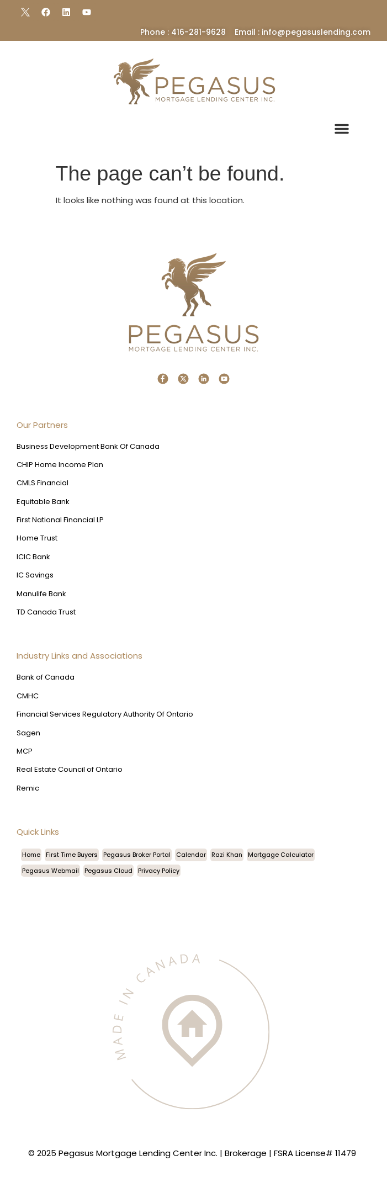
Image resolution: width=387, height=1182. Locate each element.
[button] (341, 128)
